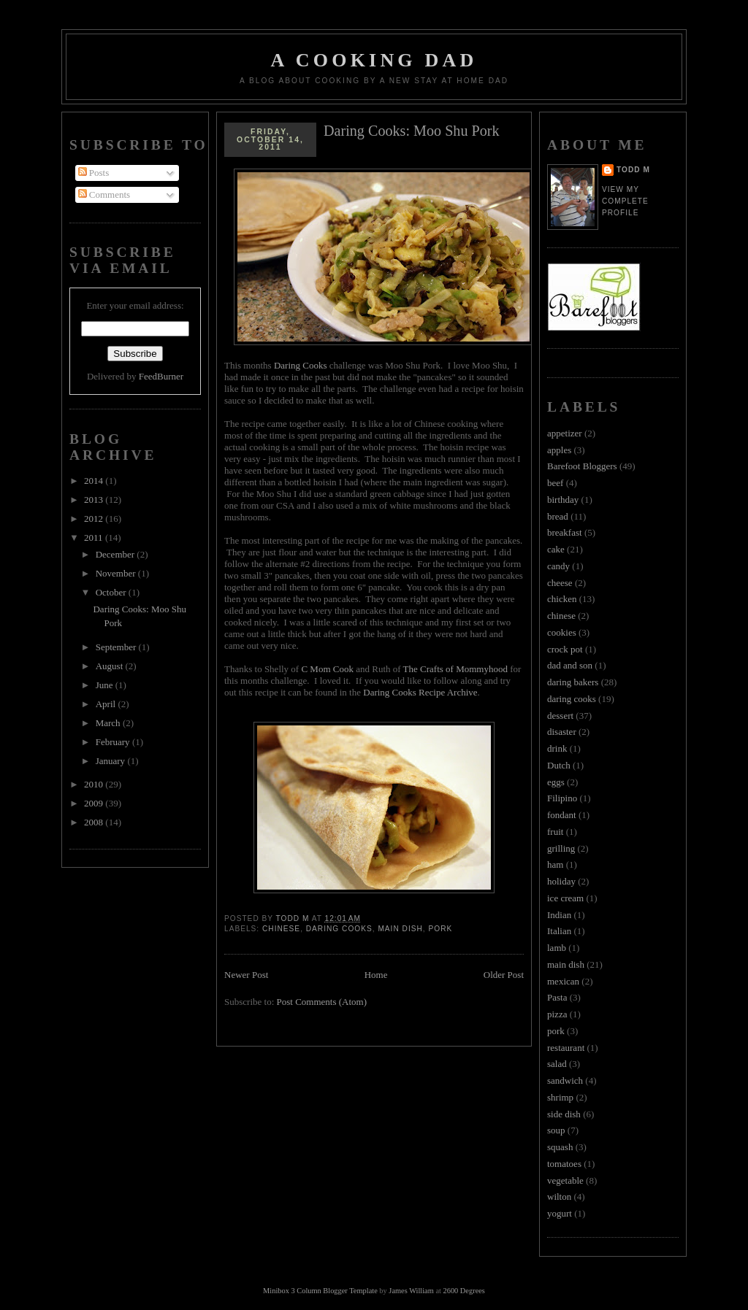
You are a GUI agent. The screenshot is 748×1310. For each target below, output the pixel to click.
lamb (556, 947)
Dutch (558, 765)
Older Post (504, 974)
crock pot (565, 649)
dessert (560, 715)
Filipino (562, 798)
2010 (94, 784)
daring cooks (339, 929)
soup (556, 1130)
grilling (561, 848)
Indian (559, 914)
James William (411, 1291)
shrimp (560, 1097)
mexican (563, 981)
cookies (561, 632)
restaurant (565, 1047)
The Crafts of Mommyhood (455, 668)
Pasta (557, 997)
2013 (94, 499)
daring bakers (572, 682)
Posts (94, 172)
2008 (94, 822)
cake (556, 549)
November (117, 573)
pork (440, 929)
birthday (563, 499)
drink (557, 748)
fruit (555, 831)
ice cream (565, 898)
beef (555, 482)
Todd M (633, 170)
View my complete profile (625, 201)
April (107, 703)
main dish (400, 929)
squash (560, 1146)
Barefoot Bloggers (582, 466)
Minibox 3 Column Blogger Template (320, 1291)
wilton (559, 1196)
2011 (94, 537)
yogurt (559, 1213)
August (111, 665)
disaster (561, 731)
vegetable (565, 1180)
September (117, 646)
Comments (104, 194)
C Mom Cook (327, 668)
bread (557, 516)
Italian (559, 930)
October (112, 592)
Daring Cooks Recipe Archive (420, 692)
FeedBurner (161, 376)
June (105, 684)
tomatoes (564, 1163)
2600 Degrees (463, 1291)
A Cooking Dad (374, 60)
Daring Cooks (300, 365)
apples (559, 449)
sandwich (565, 1080)
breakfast (564, 532)
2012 (94, 518)
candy (558, 565)
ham (555, 864)
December (116, 554)
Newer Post (246, 974)
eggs (556, 782)
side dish (564, 1114)
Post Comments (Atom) (322, 1001)
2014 (94, 480)
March (109, 722)
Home (376, 974)
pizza (557, 1014)
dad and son (569, 665)
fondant (561, 814)
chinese (281, 929)
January (112, 760)
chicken (561, 598)
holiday (561, 881)
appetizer (564, 433)
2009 (94, 803)
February (114, 741)
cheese (560, 582)
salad (557, 1063)
